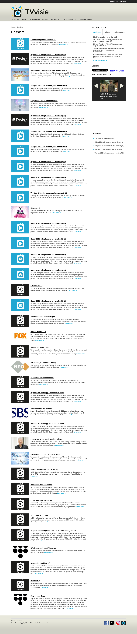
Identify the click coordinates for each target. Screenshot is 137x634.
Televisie (15, 19)
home (13, 27)
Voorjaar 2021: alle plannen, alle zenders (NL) (49, 193)
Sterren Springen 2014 (39, 347)
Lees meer (62, 44)
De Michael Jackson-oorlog (41, 485)
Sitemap (13, 621)
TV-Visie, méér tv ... (29, 11)
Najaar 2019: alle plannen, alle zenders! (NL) (48, 223)
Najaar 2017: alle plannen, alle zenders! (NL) (48, 255)
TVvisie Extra (86, 19)
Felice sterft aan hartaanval (41, 500)
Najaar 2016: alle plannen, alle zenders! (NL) (48, 270)
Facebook (106, 622)
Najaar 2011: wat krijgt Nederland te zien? (47, 393)
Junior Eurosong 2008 (39, 515)
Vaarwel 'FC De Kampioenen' (42, 378)
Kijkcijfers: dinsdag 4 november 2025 (105, 37)
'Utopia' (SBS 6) (37, 286)
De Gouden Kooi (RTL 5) (40, 563)
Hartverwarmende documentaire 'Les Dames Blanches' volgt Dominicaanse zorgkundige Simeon (107, 56)
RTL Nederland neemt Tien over (43, 548)
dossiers (20, 27)
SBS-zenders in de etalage (41, 408)
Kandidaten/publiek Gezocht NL (43, 40)
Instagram (118, 622)
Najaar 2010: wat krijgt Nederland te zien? (47, 424)
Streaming (35, 19)
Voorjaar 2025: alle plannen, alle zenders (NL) (49, 86)
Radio (24, 19)
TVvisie (123, 622)
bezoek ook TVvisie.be (118, 2)
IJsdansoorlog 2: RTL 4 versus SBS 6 (45, 454)
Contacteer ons (69, 19)
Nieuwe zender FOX (38, 332)
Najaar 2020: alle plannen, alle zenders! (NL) (48, 177)
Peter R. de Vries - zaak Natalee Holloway (47, 439)
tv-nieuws (97, 32)
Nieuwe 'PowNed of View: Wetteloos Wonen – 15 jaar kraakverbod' (108, 45)
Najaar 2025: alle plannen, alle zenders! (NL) (48, 55)
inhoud (107, 32)
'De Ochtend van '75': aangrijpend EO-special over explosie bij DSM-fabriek (108, 40)
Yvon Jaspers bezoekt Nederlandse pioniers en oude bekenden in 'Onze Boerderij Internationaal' (108, 50)
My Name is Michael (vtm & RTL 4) (44, 469)
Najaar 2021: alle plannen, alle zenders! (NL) (48, 162)
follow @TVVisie (117, 71)
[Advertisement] (91, 11)
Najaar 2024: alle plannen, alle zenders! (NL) (48, 116)
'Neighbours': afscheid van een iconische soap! (50, 70)
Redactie (55, 19)
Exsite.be (15, 623)
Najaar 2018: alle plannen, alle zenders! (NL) (48, 239)
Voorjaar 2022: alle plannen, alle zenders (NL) (49, 147)
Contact (19, 621)
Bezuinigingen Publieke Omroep (43, 362)
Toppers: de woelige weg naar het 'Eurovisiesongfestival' (53, 531)
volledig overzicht (99, 60)
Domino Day (35, 581)
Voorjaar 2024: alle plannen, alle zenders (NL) (49, 131)
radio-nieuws (119, 32)
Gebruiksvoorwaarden (42, 623)
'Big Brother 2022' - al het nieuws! (44, 101)
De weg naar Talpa (38, 596)
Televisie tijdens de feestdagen (43, 317)
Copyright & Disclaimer (27, 623)
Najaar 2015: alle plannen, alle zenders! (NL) (48, 301)
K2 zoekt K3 (35, 208)
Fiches (45, 19)
